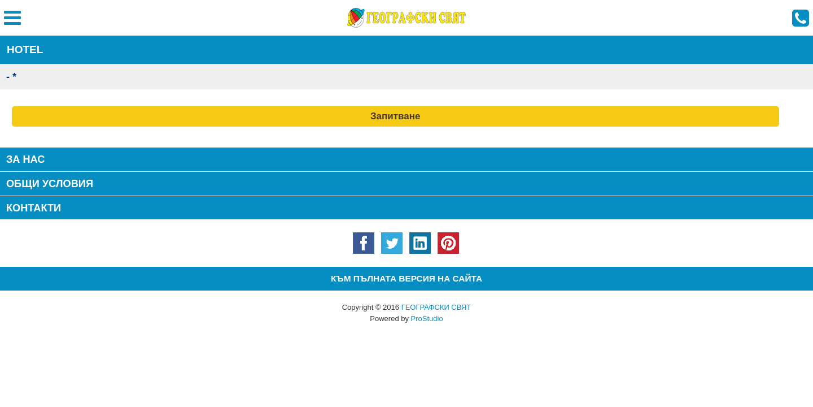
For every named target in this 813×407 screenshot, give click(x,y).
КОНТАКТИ (33, 208)
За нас (25, 159)
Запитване (395, 116)
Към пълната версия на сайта (406, 278)
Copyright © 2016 (406, 307)
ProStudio (427, 318)
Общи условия (49, 183)
